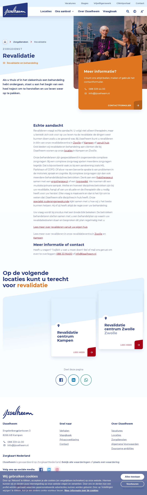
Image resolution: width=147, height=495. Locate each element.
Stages (84, 3)
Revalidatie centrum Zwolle (119, 340)
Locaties (46, 11)
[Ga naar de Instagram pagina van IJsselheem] (57, 469)
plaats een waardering (106, 462)
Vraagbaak (110, 11)
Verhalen (64, 430)
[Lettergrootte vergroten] (142, 11)
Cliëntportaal (123, 3)
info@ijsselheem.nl (97, 93)
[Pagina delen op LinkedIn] (73, 380)
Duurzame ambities (122, 448)
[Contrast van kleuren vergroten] (134, 11)
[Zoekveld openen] (128, 11)
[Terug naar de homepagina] (5, 42)
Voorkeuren (132, 484)
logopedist (82, 181)
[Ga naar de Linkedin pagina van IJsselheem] (49, 469)
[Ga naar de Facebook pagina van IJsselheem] (41, 469)
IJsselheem (9, 462)
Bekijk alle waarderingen (76, 462)
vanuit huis (103, 142)
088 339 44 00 (94, 89)
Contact (140, 3)
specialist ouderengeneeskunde (51, 201)
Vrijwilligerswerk (102, 3)
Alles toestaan (132, 477)
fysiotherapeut (105, 177)
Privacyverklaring (69, 439)
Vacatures (70, 3)
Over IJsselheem (88, 11)
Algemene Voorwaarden (125, 444)
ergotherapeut (59, 181)
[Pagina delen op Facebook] (61, 380)
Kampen (89, 142)
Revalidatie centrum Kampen (67, 349)
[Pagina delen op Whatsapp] (86, 380)
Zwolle (77, 142)
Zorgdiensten (20, 42)
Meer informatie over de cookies (81, 490)
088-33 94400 (64, 254)
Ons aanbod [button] (65, 11)
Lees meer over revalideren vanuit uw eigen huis (60, 227)
